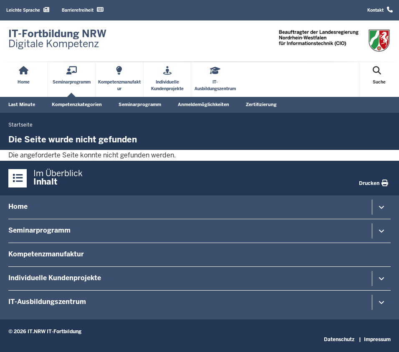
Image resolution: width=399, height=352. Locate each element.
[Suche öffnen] (379, 79)
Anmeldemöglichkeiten (203, 104)
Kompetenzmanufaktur (46, 254)
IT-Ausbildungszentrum (47, 301)
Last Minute (21, 104)
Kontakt (380, 10)
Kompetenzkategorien (77, 104)
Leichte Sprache (27, 10)
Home (18, 206)
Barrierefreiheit (83, 10)
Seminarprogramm (140, 104)
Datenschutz (339, 339)
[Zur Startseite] (57, 39)
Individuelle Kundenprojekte (54, 277)
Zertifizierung (261, 104)
